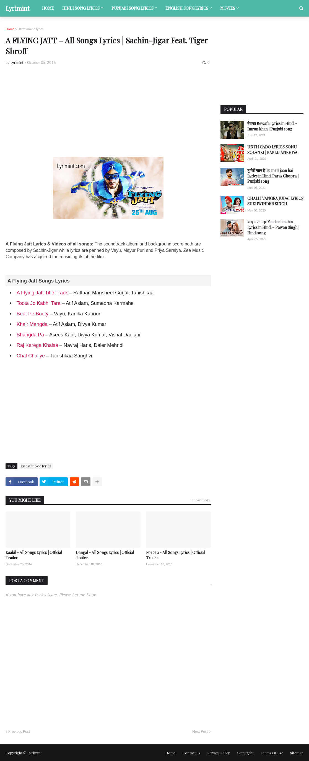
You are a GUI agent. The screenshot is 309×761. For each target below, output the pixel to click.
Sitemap (296, 752)
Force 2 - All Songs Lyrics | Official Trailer (175, 555)
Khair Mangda (32, 324)
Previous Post (19, 731)
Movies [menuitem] (227, 8)
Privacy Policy (218, 752)
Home (10, 29)
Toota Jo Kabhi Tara (39, 303)
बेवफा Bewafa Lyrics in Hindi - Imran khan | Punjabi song (272, 126)
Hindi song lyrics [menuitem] (81, 8)
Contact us (191, 752)
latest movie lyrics (30, 29)
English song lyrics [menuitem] (186, 8)
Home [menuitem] (48, 8)
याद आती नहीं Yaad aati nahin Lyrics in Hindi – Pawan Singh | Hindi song (273, 227)
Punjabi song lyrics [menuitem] (132, 8)
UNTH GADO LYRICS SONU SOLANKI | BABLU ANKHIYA (272, 149)
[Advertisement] (108, 111)
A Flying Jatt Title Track (42, 292)
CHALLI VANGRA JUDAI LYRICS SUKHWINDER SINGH (275, 201)
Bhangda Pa (30, 335)
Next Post (200, 731)
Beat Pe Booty (32, 314)
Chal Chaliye (31, 356)
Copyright (245, 752)
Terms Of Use (272, 752)
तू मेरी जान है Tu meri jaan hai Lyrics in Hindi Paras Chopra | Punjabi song (272, 176)
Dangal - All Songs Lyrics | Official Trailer (105, 555)
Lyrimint (18, 8)
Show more (201, 500)
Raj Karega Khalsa (37, 345)
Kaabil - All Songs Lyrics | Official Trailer (34, 555)
